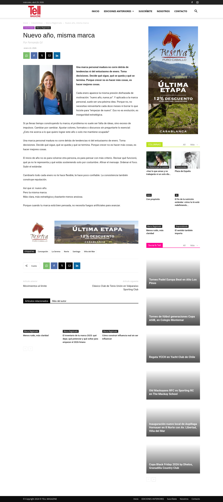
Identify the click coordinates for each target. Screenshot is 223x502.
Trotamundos (181, 167)
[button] (196, 11)
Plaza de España (183, 171)
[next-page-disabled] (30, 349)
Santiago (76, 251)
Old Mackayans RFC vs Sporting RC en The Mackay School (171, 392)
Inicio (95, 11)
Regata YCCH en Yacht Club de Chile (172, 357)
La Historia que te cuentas (157, 167)
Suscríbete (145, 11)
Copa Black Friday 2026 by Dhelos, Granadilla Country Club (171, 466)
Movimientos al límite (35, 285)
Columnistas (37, 23)
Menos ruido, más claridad (36, 335)
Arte (149, 195)
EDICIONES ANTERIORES (119, 11)
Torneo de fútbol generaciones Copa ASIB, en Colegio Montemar (172, 318)
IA (176, 195)
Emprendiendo (182, 226)
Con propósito (153, 199)
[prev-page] (25, 349)
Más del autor (59, 301)
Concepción (43, 251)
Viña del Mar (89, 251)
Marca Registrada (54, 23)
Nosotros (163, 11)
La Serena (56, 251)
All (184, 144)
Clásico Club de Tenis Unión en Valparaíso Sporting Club (115, 287)
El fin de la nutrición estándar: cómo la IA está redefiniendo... (187, 202)
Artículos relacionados (36, 301)
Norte (66, 251)
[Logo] (34, 11)
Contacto (180, 11)
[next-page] (154, 479)
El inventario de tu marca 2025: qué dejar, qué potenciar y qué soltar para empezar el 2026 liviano (80, 338)
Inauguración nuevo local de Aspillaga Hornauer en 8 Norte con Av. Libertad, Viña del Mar (173, 427)
